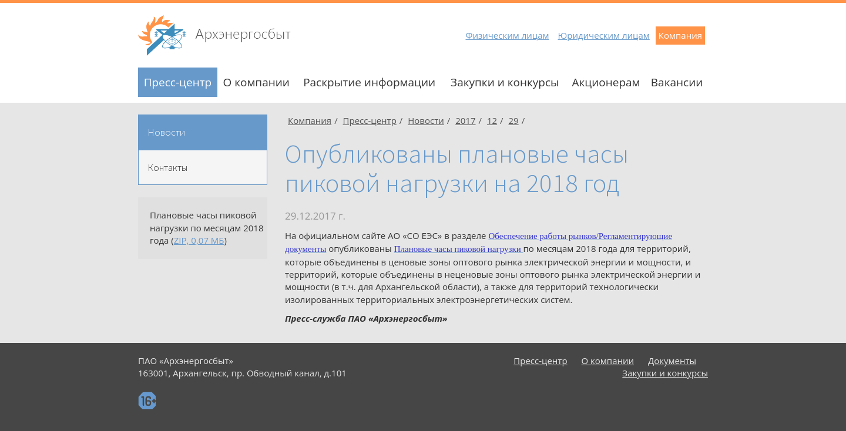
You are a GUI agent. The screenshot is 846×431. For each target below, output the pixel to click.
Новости (166, 132)
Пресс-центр (178, 82)
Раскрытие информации (369, 82)
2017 (465, 120)
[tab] (203, 132)
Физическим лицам (507, 35)
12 (492, 120)
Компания (680, 35)
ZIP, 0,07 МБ (199, 240)
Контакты (167, 167)
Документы (672, 360)
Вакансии (677, 82)
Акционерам (606, 82)
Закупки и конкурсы (505, 82)
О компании (256, 82)
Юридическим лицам (604, 35)
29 (514, 120)
